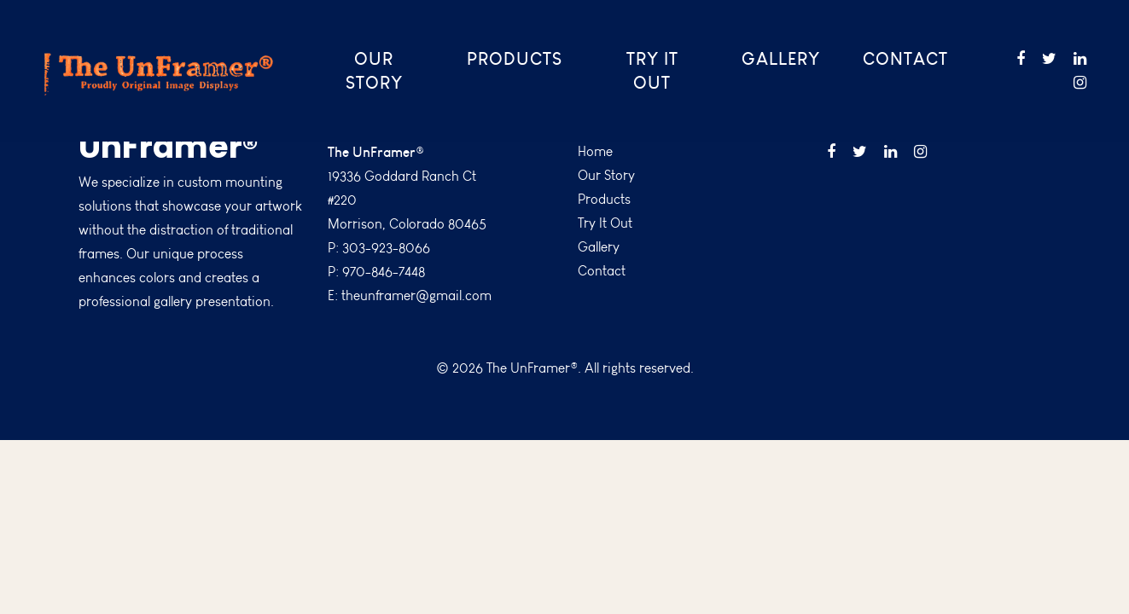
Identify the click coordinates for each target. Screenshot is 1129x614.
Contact (905, 58)
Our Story (374, 70)
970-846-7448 (383, 272)
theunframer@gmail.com (416, 295)
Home (595, 151)
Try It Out (652, 70)
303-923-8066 (386, 248)
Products (514, 58)
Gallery (781, 58)
